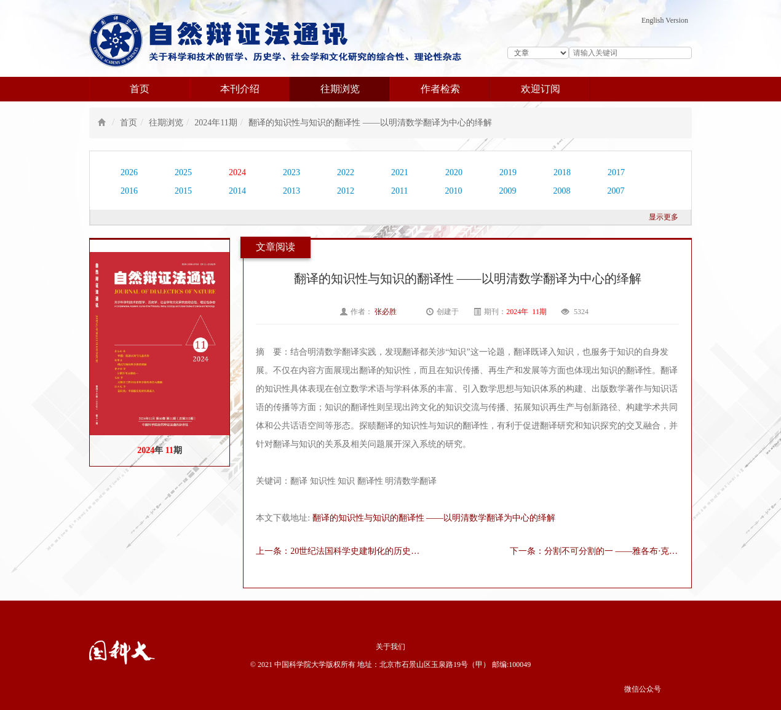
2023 (291, 172)
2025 (183, 172)
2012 (345, 190)
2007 (615, 190)
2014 (237, 190)
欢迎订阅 (540, 89)
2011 (399, 190)
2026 (129, 172)
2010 (453, 190)
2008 (561, 190)
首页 (139, 89)
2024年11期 (215, 122)
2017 (616, 172)
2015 (183, 190)
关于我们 (390, 646)
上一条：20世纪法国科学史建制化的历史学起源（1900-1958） (340, 551)
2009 (507, 190)
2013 (291, 190)
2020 (453, 172)
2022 (345, 172)
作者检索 (440, 89)
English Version (664, 20)
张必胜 (386, 311)
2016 (129, 190)
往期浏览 (340, 89)
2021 (399, 172)
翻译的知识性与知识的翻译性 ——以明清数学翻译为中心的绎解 (370, 122)
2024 (237, 172)
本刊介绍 (240, 89)
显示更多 (663, 217)
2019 (508, 172)
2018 (562, 172)
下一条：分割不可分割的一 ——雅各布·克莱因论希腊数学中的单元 (594, 551)
